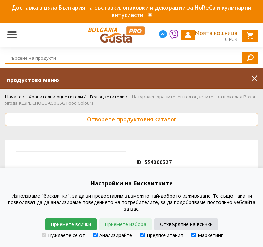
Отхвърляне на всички (186, 224)
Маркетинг (207, 235)
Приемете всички (71, 224)
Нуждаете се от (63, 235)
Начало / (14, 97)
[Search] (131, 58)
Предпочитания (161, 235)
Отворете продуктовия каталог (131, 119)
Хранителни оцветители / (57, 97)
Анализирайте (112, 235)
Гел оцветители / (108, 97)
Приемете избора (125, 224)
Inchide (254, 78)
